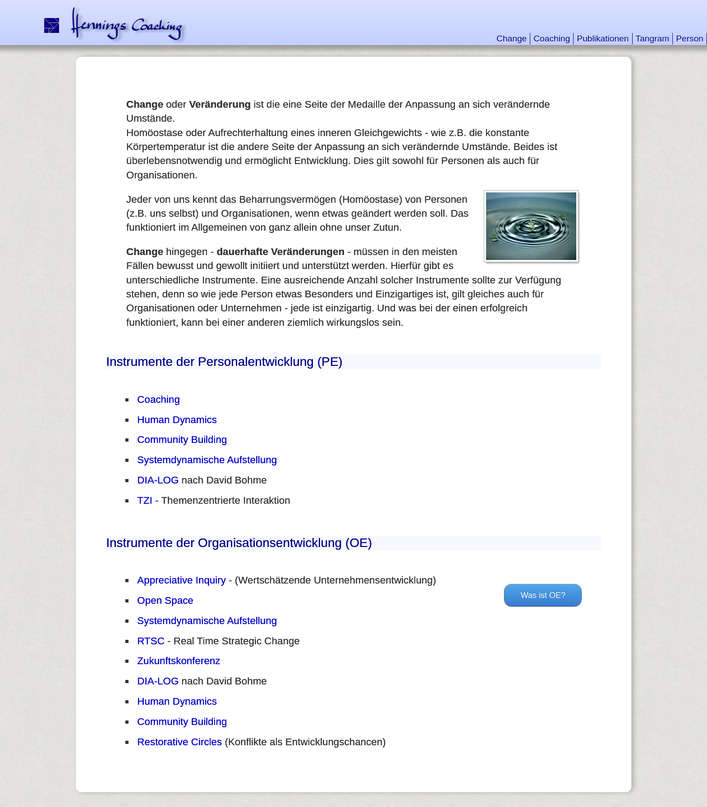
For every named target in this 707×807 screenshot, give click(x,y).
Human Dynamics (177, 419)
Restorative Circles (179, 742)
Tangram (653, 38)
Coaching (551, 38)
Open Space (165, 600)
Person (689, 38)
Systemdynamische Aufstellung (207, 459)
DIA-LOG (158, 480)
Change (511, 38)
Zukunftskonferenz (178, 660)
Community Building (182, 439)
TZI (144, 500)
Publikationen (603, 38)
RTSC (151, 641)
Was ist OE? (543, 595)
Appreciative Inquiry (181, 580)
